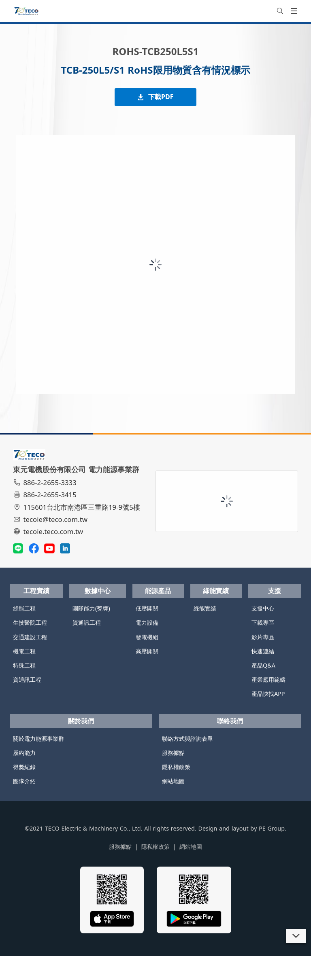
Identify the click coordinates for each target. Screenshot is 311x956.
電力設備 (147, 622)
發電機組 (147, 637)
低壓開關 (147, 608)
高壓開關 (147, 651)
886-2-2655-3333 (46, 482)
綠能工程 (24, 608)
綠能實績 (216, 590)
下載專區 (262, 622)
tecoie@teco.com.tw (51, 519)
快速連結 (262, 651)
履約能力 (24, 753)
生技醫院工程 (30, 622)
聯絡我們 (230, 720)
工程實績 (36, 590)
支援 (274, 590)
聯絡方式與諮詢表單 (187, 738)
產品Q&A (263, 665)
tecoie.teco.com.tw (49, 531)
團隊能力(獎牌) (91, 608)
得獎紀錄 (24, 767)
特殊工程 (24, 665)
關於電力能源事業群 (38, 738)
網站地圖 (173, 781)
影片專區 (262, 637)
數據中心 (98, 590)
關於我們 (81, 720)
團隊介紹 (24, 781)
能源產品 (158, 590)
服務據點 (173, 753)
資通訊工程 (27, 679)
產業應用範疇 (268, 679)
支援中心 (262, 608)
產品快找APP (268, 693)
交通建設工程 (30, 637)
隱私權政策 (176, 767)
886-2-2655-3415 (46, 494)
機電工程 (24, 651)
